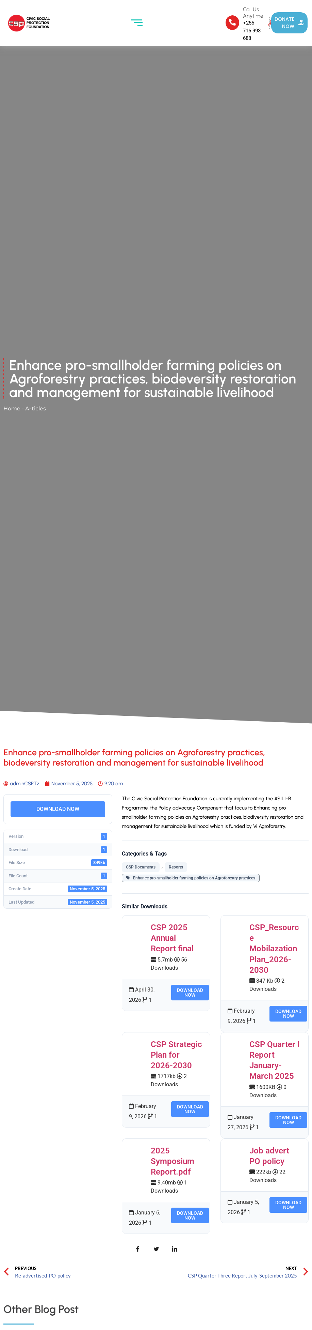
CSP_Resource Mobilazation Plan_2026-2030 (274, 949)
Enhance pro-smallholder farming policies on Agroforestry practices (190, 878)
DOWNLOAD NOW (57, 809)
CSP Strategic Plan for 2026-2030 (176, 1055)
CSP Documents (140, 867)
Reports (176, 867)
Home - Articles (24, 408)
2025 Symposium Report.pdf (172, 1161)
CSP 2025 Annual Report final (172, 938)
